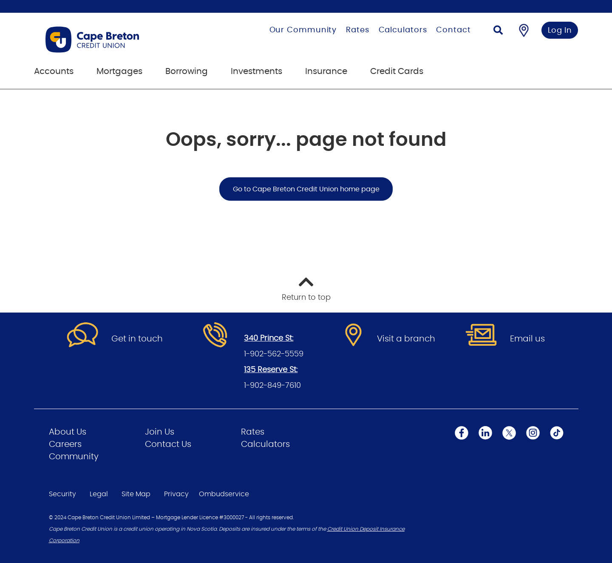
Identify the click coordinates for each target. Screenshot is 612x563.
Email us (527, 339)
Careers (65, 444)
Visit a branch (406, 339)
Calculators (403, 30)
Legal (99, 494)
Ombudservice (224, 494)
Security (62, 494)
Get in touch (137, 339)
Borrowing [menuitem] (186, 71)
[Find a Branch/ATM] (523, 30)
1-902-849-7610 (272, 386)
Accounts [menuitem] (54, 71)
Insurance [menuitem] (326, 71)
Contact (453, 30)
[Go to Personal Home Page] (120, 39)
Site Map (136, 494)
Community (74, 456)
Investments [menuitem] (256, 71)
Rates (357, 30)
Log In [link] (560, 30)
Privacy (176, 494)
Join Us (159, 432)
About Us (67, 432)
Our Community (303, 30)
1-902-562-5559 (273, 354)
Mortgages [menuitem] (119, 71)
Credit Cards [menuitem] (396, 71)
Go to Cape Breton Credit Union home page (306, 189)
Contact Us (168, 444)
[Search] (498, 31)
